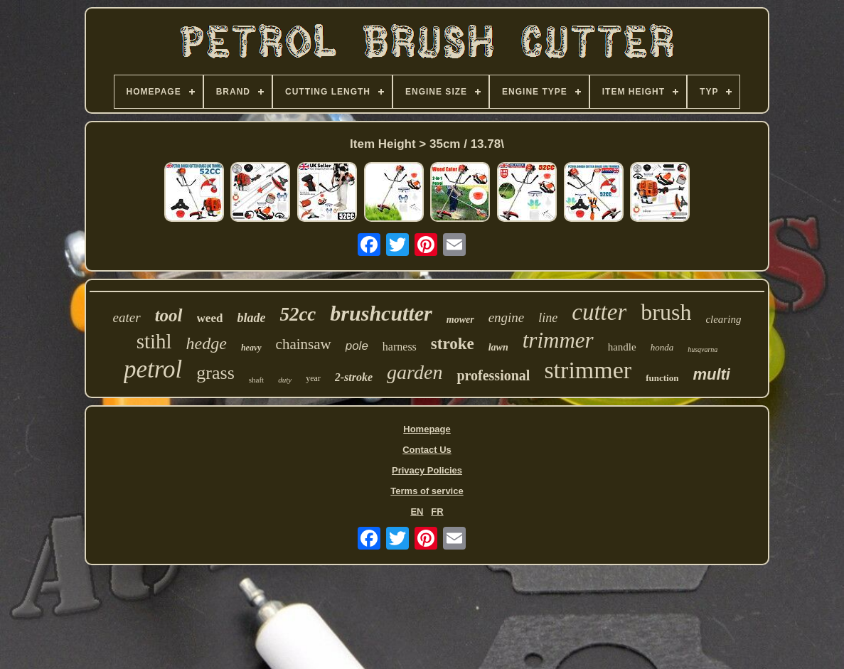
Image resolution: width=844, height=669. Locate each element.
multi (711, 374)
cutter (599, 312)
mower (460, 319)
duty (285, 379)
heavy (251, 348)
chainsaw (303, 344)
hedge (206, 343)
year (313, 378)
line (547, 318)
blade (251, 318)
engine (506, 317)
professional (493, 375)
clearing (723, 319)
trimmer (558, 340)
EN (416, 511)
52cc (297, 314)
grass (215, 373)
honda (662, 347)
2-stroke (354, 377)
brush (666, 312)
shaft (256, 379)
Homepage (426, 429)
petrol (153, 369)
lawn (498, 347)
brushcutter (381, 313)
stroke (452, 344)
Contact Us (427, 449)
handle (622, 347)
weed (210, 318)
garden (414, 372)
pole (357, 346)
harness (400, 347)
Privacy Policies (427, 470)
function (662, 378)
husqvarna (702, 349)
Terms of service (426, 491)
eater (127, 317)
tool (169, 315)
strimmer (587, 370)
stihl (154, 341)
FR (437, 511)
